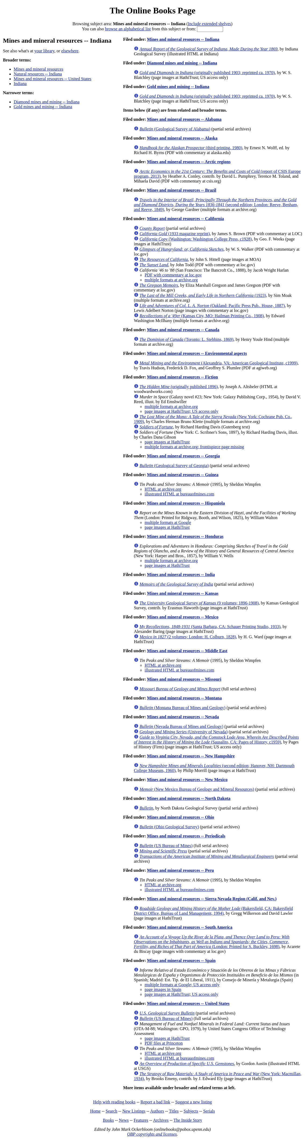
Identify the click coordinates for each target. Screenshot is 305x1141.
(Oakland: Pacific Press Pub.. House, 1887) (212, 305)
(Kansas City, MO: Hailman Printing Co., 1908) (201, 315)
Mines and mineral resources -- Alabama (184, 119)
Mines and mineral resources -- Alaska (182, 138)
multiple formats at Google (168, 522)
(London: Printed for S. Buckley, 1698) (211, 942)
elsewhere (69, 51)
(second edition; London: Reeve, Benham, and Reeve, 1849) (216, 205)
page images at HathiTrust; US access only (181, 411)
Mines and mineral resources (38, 69)
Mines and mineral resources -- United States (52, 78)
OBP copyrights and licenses (152, 1134)
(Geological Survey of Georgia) (174, 465)
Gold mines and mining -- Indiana (43, 106)
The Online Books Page (152, 10)
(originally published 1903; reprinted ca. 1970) (207, 72)
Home (95, 1111)
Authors (157, 1111)
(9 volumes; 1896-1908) (199, 603)
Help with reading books (114, 1102)
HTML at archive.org (163, 489)
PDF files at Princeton (164, 1043)
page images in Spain (163, 989)
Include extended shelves (209, 23)
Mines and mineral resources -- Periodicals (186, 836)
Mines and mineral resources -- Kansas (182, 593)
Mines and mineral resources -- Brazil (181, 190)
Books (108, 1120)
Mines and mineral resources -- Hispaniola (186, 503)
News (123, 1120)
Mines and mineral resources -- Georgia (183, 456)
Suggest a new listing (193, 1102)
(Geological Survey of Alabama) (174, 129)
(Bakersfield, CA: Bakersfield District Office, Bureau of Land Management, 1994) (213, 911)
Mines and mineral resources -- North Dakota (189, 798)
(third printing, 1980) (190, 147)
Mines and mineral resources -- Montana (184, 698)
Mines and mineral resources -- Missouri (184, 679)
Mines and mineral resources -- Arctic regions (189, 161)
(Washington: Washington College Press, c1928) (195, 239)
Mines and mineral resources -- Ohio (180, 817)
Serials (209, 1111)
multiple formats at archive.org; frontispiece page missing (194, 446)
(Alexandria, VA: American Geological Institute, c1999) (218, 363)
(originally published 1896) (178, 386)
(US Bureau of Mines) (165, 845)
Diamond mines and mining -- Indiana (47, 102)
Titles (174, 1111)
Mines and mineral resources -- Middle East (187, 650)
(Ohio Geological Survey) (169, 827)
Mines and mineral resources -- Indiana (183, 39)
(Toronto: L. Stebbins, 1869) (186, 339)
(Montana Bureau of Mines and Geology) (182, 707)
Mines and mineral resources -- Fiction (182, 377)
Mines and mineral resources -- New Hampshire (191, 756)
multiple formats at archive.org (171, 280)
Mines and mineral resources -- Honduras (185, 536)
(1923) (202, 295)
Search (111, 1111)
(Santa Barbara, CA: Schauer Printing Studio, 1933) (209, 626)
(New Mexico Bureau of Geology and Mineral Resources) (196, 789)
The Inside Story (188, 1120)
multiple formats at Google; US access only (182, 984)
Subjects (191, 1111)
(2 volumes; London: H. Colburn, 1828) (187, 637)
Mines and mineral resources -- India (181, 574)
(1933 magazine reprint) (174, 233)
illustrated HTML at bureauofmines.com (179, 494)
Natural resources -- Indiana (38, 74)
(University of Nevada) (183, 732)
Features (141, 1120)
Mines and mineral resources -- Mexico (182, 617)
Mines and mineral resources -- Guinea (182, 474)
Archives (160, 1120)
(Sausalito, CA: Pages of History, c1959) (216, 739)
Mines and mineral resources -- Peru (180, 870)
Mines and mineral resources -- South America (189, 927)
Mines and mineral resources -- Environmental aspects (197, 353)
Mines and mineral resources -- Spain (181, 960)
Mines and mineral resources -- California (185, 218)
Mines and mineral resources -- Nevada (183, 717)
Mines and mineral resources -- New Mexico (187, 779)
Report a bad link (155, 1102)
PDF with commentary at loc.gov (173, 275)
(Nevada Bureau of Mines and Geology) (181, 726)
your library (44, 51)
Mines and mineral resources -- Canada (183, 329)
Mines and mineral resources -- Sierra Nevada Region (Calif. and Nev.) (212, 898)
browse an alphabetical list (128, 29)
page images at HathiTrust (167, 442)
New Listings (133, 1111)
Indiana (20, 83)
